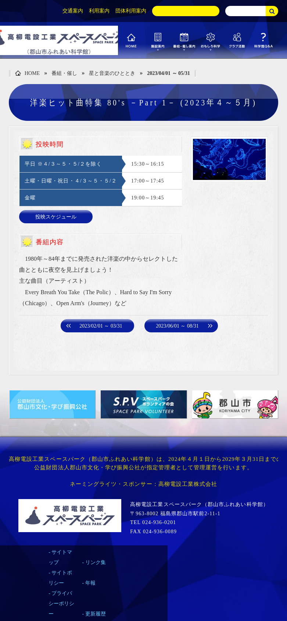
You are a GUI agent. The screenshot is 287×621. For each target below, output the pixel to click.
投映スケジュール (55, 217)
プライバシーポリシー (61, 604)
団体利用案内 (130, 11)
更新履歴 (95, 614)
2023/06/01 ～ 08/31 (177, 326)
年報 (90, 583)
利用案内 (99, 11)
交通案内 (72, 11)
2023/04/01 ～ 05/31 (168, 73)
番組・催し (64, 73)
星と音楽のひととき (112, 73)
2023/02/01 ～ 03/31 (100, 326)
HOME (27, 74)
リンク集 (95, 562)
